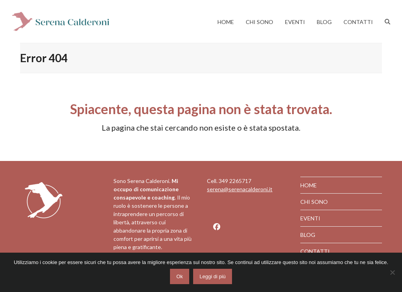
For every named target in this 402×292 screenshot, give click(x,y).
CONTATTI (315, 251)
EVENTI (310, 218)
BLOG (307, 234)
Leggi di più (214, 278)
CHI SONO (314, 201)
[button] (387, 21)
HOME (308, 185)
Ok (181, 278)
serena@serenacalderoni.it (239, 189)
